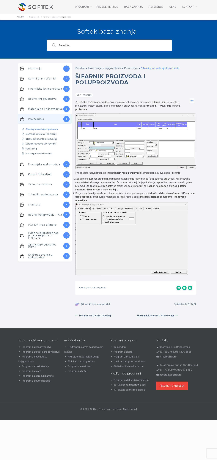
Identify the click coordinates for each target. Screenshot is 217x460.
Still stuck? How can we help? (92, 304)
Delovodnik (119, 346)
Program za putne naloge (36, 380)
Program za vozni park (126, 356)
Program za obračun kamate (38, 375)
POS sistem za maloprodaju (83, 356)
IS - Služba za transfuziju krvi (129, 384)
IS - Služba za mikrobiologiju (129, 389)
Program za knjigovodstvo (37, 346)
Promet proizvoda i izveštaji (93, 315)
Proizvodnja (131, 68)
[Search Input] (113, 45)
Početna (80, 68)
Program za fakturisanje (35, 366)
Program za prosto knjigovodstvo (41, 351)
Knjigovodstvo (113, 68)
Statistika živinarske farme (128, 366)
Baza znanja (34, 17)
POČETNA (20, 17)
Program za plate (31, 371)
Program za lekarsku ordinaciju (131, 380)
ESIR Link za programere (81, 361)
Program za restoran (79, 366)
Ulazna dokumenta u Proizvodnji (157, 315)
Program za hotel (77, 371)
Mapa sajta (129, 409)
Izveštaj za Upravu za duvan (129, 361)
